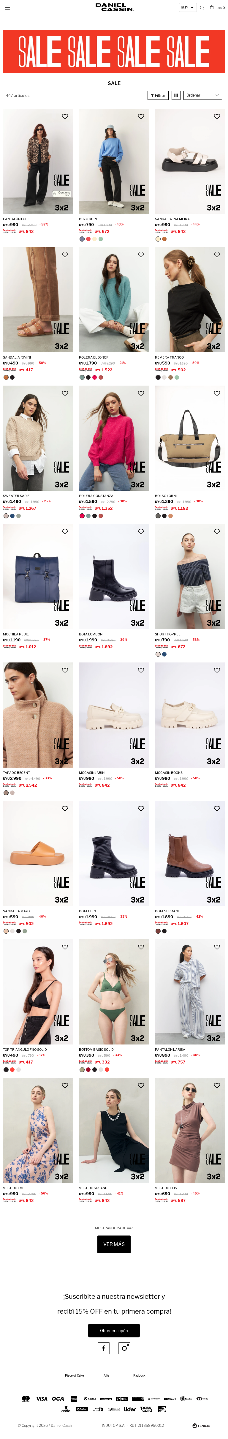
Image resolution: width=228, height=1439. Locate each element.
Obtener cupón (114, 1330)
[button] (202, 7)
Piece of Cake (74, 1375)
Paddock (139, 1375)
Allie (106, 1375)
